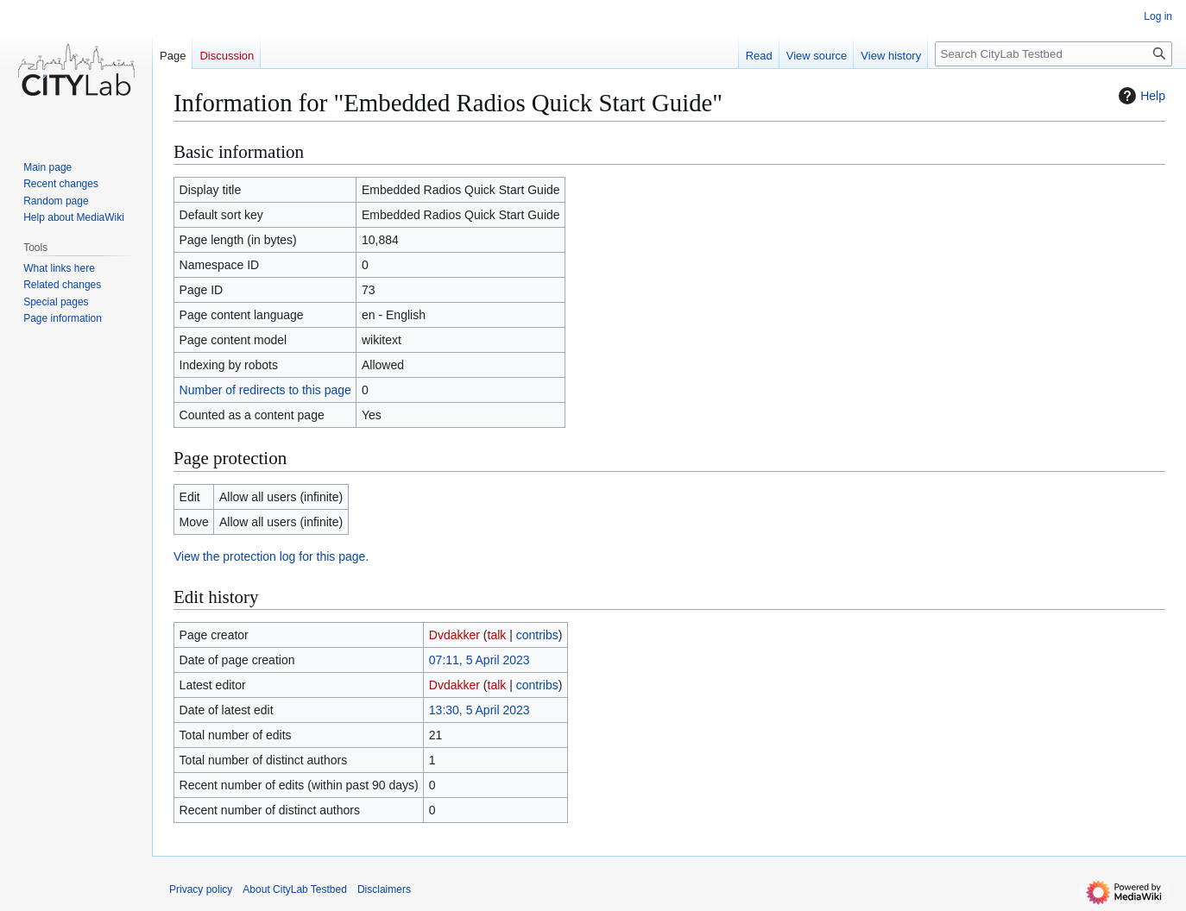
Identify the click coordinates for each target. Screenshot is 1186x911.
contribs (537, 635)
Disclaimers (384, 889)
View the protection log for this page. (271, 556)
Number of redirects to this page (265, 390)
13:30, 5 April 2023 (479, 710)
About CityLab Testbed (295, 889)
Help (1139, 95)
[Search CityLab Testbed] (1053, 53)
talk (497, 635)
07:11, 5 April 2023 (479, 660)
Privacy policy (200, 889)
